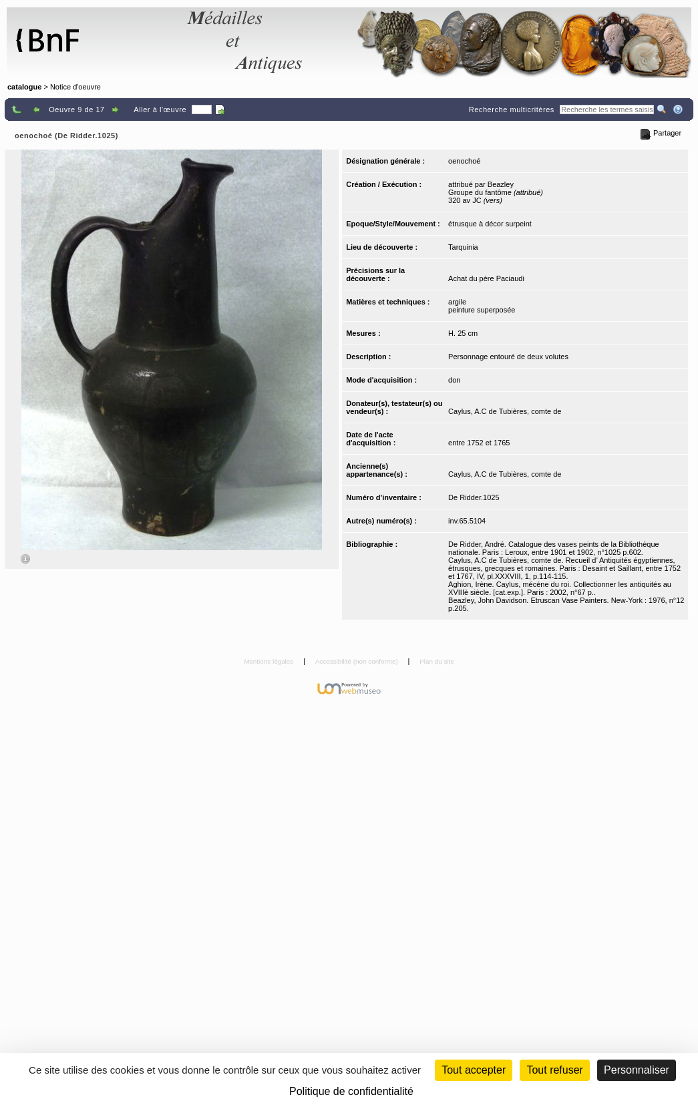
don (454, 380)
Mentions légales (269, 661)
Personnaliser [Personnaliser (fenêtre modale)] (636, 1070)
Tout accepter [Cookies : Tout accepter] (474, 1070)
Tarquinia (463, 247)
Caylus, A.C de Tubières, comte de (504, 411)
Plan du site (436, 661)
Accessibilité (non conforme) (357, 661)
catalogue (24, 87)
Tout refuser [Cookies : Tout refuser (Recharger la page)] (554, 1070)
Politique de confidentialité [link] (351, 1091)
